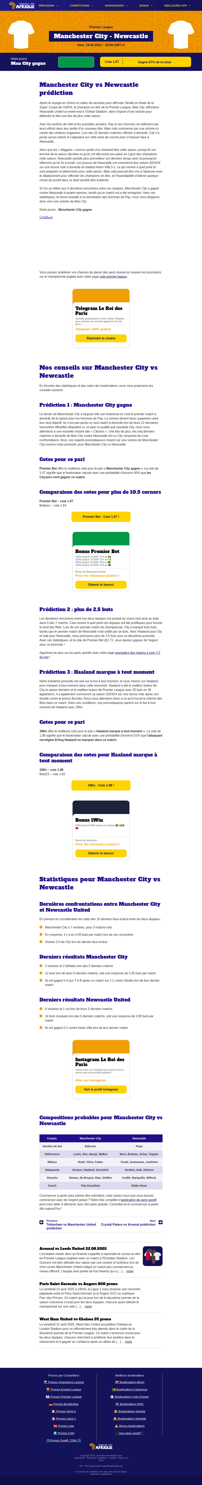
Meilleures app (175, 5)
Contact (112, 1458)
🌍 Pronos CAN (63, 1433)
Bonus (144, 5)
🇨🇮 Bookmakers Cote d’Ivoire (129, 1396)
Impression (79, 1458)
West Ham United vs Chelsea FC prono (75, 1319)
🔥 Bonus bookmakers (130, 1425)
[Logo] (22, 5)
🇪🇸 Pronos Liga (63, 1425)
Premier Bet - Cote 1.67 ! (101, 516)
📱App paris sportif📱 (129, 1433)
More (130, 1271)
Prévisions (46, 5)
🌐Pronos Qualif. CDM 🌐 (63, 1440)
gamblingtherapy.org (113, 1466)
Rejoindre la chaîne (101, 338)
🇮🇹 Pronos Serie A (63, 1411)
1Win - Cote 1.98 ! (101, 785)
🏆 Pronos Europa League (63, 1389)
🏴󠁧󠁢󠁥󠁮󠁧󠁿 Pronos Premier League (64, 1396)
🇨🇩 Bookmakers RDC (129, 1404)
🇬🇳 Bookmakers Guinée (129, 1411)
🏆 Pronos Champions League (64, 1382)
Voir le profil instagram (101, 1089)
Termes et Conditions (97, 1458)
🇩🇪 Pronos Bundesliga (63, 1404)
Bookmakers (114, 5)
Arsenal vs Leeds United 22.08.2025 (73, 1248)
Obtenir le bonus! (101, 584)
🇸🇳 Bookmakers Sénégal (129, 1418)
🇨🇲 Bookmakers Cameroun (130, 1389)
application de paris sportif (138, 1200)
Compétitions (79, 5)
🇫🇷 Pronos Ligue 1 (63, 1418)
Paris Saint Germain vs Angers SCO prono (78, 1283)
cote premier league (113, 276)
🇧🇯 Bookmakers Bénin (129, 1382)
